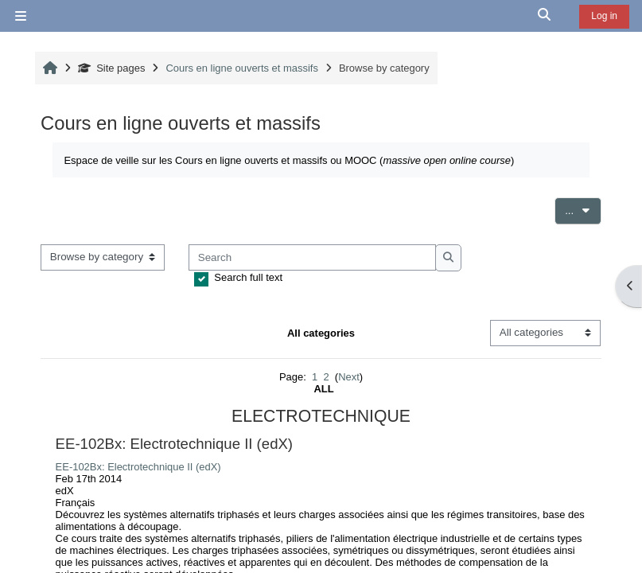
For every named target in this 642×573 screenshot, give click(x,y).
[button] (545, 16)
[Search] (312, 257)
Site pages (112, 68)
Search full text (248, 277)
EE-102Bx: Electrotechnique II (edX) (138, 467)
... (583, 209)
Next (349, 377)
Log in (604, 15)
